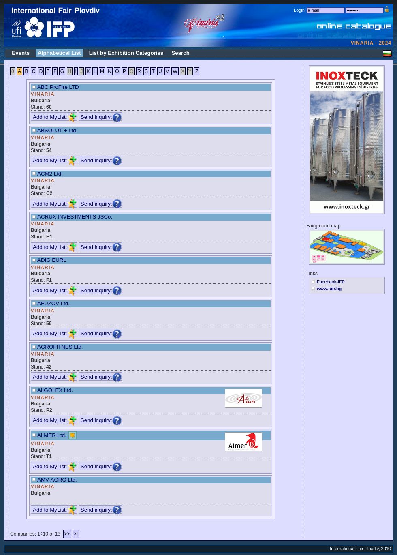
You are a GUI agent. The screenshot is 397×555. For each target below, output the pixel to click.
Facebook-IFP (331, 281)
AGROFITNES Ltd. (60, 347)
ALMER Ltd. (51, 435)
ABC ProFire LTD (58, 87)
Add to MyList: (55, 117)
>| (76, 534)
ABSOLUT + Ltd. (57, 130)
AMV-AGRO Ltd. (57, 480)
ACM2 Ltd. (50, 174)
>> (67, 534)
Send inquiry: (101, 117)
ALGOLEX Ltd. (55, 390)
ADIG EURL (51, 260)
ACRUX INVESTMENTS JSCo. (74, 217)
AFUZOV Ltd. (53, 303)
